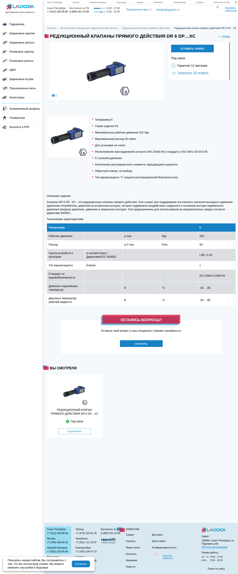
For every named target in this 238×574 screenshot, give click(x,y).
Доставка (98, 20)
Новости (130, 567)
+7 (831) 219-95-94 (57, 551)
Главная (53, 20)
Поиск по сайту (216, 569)
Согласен (81, 563)
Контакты (190, 20)
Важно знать (165, 20)
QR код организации (215, 547)
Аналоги (140, 20)
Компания (75, 20)
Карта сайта (158, 541)
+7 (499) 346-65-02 (57, 542)
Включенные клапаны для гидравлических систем (89, 28)
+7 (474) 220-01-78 (86, 533)
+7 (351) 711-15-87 (86, 542)
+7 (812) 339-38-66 (57, 11)
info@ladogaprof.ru (167, 9)
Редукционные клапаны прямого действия (146, 28)
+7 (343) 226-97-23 (86, 551)
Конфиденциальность (164, 547)
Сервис (119, 20)
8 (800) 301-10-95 (79, 11)
